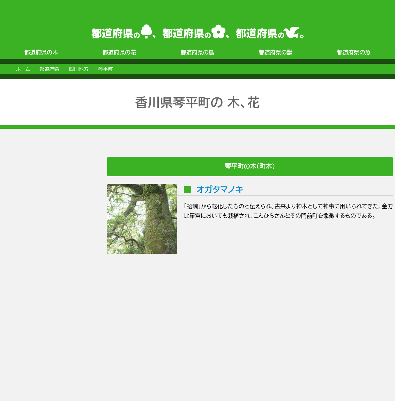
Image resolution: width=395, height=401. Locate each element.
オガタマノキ (219, 189)
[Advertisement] (30, 261)
